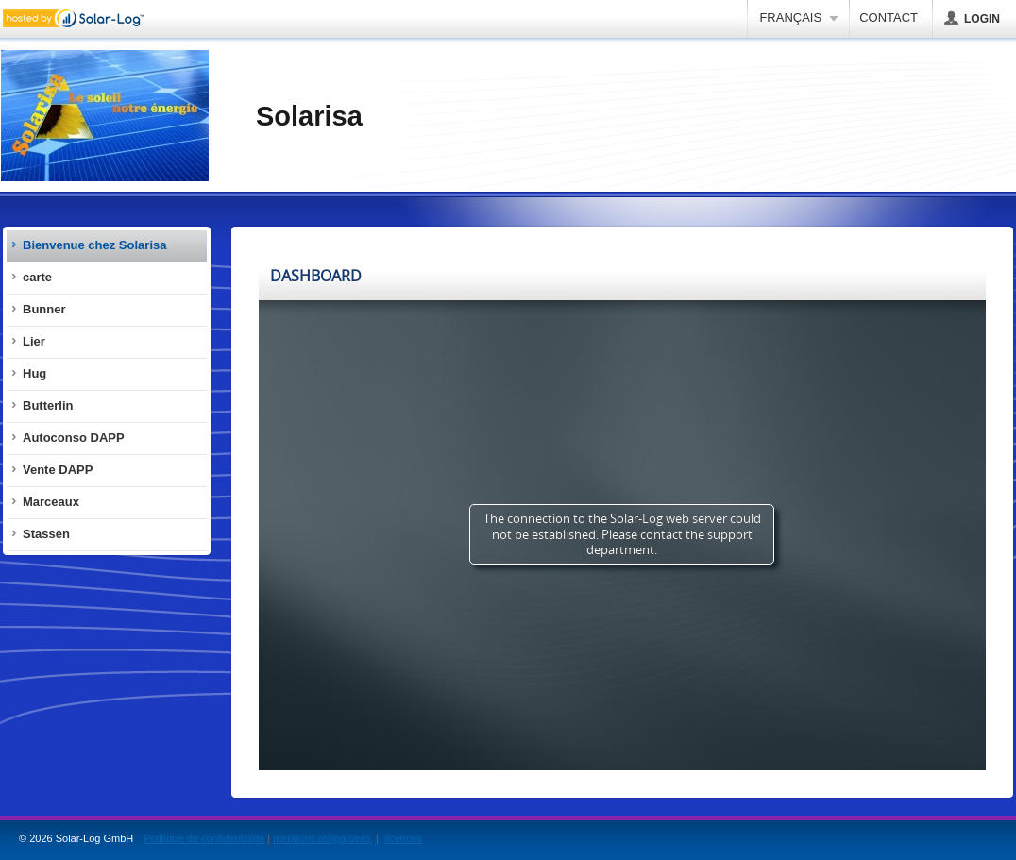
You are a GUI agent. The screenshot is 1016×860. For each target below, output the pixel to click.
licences (403, 838)
